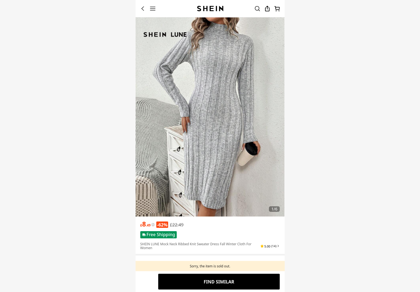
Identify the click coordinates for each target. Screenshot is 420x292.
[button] (270, 246)
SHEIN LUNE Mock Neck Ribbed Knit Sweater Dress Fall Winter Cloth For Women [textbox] (196, 246)
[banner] (210, 117)
